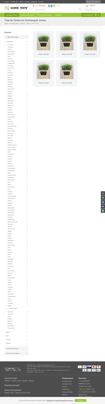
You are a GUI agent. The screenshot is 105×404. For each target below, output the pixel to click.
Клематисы (10, 128)
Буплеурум (10, 82)
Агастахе (10, 238)
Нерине (10, 161)
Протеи (9, 184)
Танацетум (10, 303)
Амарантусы (11, 240)
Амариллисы (11, 54)
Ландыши (10, 140)
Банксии (10, 77)
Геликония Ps (11, 89)
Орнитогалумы (11, 170)
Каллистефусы (11, 245)
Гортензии (10, 112)
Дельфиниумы (11, 114)
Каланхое (10, 121)
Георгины (10, 93)
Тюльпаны (10, 314)
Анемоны (10, 58)
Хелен (9, 254)
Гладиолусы (11, 105)
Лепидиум (10, 261)
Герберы (10, 96)
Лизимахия (10, 266)
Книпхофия (10, 259)
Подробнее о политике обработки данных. (59, 400)
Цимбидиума (11, 219)
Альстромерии (11, 51)
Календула (10, 124)
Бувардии (10, 79)
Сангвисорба (11, 278)
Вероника (10, 321)
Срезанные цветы (11, 15)
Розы (9, 189)
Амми (9, 56)
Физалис (10, 273)
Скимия (10, 285)
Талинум (10, 301)
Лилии (9, 152)
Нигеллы (10, 163)
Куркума (10, 138)
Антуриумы (10, 65)
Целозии (10, 217)
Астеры (9, 70)
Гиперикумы (11, 100)
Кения (7, 336)
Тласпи (10, 305)
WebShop (58, 15)
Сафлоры (10, 191)
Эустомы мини (11, 229)
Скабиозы (10, 194)
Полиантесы (11, 177)
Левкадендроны (12, 145)
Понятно (80, 400)
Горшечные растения (27, 15)
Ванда (9, 316)
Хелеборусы (11, 212)
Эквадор (8, 343)
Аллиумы (10, 49)
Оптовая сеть (14, 2)
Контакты (40, 2)
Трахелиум (10, 312)
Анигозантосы (11, 61)
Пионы (9, 173)
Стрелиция (10, 294)
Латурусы (10, 142)
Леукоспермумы (12, 149)
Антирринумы (11, 63)
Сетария (10, 282)
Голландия (10, 41)
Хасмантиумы (11, 210)
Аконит (9, 236)
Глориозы (10, 107)
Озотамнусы (11, 166)
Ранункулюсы (11, 187)
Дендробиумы (11, 117)
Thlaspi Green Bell (43, 54)
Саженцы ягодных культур (22, 393)
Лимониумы (11, 154)
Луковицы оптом (9, 393)
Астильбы (10, 72)
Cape (9, 247)
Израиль (8, 332)
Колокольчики (11, 131)
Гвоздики (10, 84)
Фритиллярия (11, 208)
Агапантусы (10, 45)
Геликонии (10, 86)
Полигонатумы (11, 180)
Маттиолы (10, 156)
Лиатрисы (10, 264)
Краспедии (10, 135)
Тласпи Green (13, 308)
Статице (10, 292)
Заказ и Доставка (25, 2)
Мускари (10, 159)
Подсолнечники (12, 175)
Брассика (10, 243)
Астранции (10, 75)
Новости (6, 2)
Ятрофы (9, 233)
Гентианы (10, 91)
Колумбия (8, 339)
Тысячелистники (12, 196)
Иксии (9, 119)
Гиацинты (10, 98)
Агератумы (10, 47)
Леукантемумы (11, 147)
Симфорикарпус (12, 296)
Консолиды (11, 133)
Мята (9, 268)
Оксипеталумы (11, 168)
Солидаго (10, 287)
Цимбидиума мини (13, 222)
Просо (9, 182)
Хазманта (10, 252)
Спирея (10, 289)
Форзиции (10, 203)
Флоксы (10, 201)
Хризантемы (11, 215)
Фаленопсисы (11, 198)
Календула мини (12, 126)
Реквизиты (34, 2)
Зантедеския (11, 328)
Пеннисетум (11, 271)
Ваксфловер (11, 326)
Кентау (9, 250)
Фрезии (10, 205)
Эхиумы (10, 231)
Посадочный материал (44, 15)
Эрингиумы (10, 224)
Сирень (10, 299)
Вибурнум (10, 323)
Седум (9, 280)
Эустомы (10, 226)
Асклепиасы (11, 68)
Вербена (10, 319)
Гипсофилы (10, 103)
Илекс (9, 257)
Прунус (9, 275)
